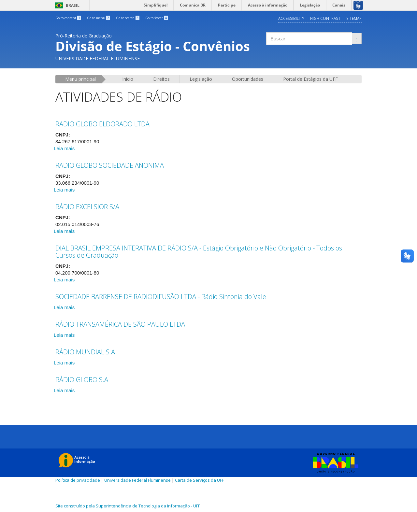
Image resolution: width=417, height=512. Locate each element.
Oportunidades (247, 79)
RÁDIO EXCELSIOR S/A (87, 206)
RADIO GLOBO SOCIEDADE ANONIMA (109, 165)
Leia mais (64, 148)
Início (127, 79)
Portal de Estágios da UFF (310, 79)
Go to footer (156, 18)
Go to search (127, 18)
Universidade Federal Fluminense (137, 480)
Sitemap (354, 18)
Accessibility (291, 18)
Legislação (201, 79)
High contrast (324, 18)
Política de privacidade (77, 480)
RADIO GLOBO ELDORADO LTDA (102, 123)
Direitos (161, 79)
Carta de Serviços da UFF (199, 480)
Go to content (68, 18)
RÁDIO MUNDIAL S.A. (86, 351)
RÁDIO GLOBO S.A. (82, 379)
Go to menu (98, 18)
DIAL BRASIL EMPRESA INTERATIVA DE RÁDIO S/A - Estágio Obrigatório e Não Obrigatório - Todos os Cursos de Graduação (198, 251)
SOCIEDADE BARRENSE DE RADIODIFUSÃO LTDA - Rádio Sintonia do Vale (160, 296)
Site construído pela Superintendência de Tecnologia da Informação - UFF (127, 505)
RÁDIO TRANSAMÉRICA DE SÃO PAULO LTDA (120, 324)
